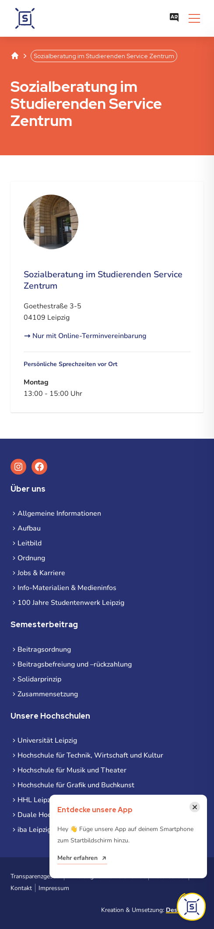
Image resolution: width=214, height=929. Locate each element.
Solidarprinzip (39, 679)
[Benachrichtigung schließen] (194, 807)
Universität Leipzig (47, 740)
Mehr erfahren (77, 858)
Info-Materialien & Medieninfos (67, 588)
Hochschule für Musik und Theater (72, 770)
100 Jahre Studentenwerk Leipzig (71, 603)
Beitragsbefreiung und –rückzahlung (75, 664)
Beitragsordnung (44, 649)
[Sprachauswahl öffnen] (174, 18)
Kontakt (21, 888)
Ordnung (31, 558)
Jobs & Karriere (41, 573)
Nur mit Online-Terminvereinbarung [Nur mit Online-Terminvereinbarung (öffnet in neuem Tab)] (89, 336)
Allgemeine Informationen (59, 513)
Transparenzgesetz (36, 876)
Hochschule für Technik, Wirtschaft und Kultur (90, 755)
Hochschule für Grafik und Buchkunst (76, 785)
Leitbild (30, 543)
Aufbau (29, 528)
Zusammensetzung (48, 694)
